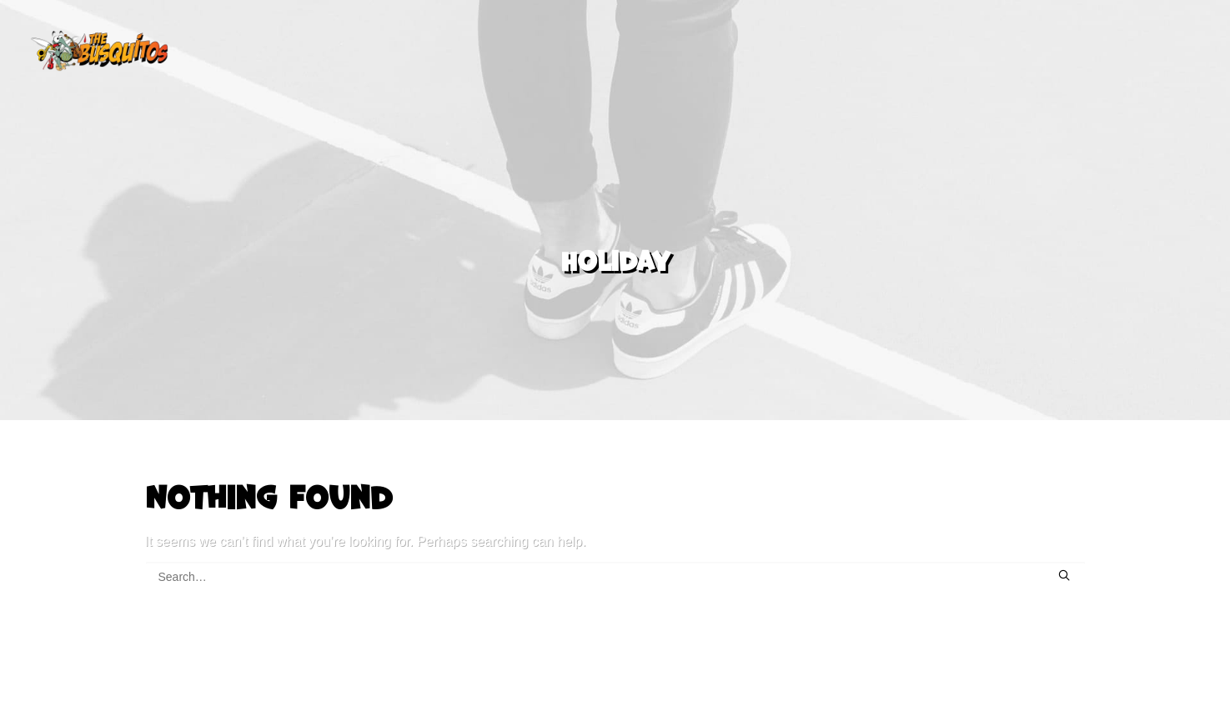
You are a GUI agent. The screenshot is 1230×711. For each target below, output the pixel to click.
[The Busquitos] (99, 51)
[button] (1064, 562)
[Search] (615, 564)
